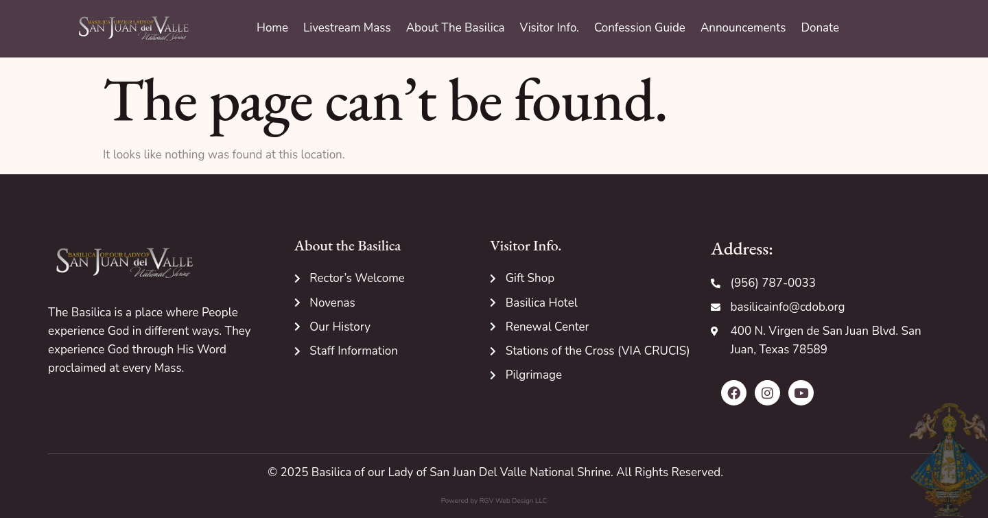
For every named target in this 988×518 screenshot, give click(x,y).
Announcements (743, 28)
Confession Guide (639, 28)
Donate (820, 28)
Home (272, 28)
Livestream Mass (347, 28)
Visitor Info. (549, 28)
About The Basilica (455, 28)
